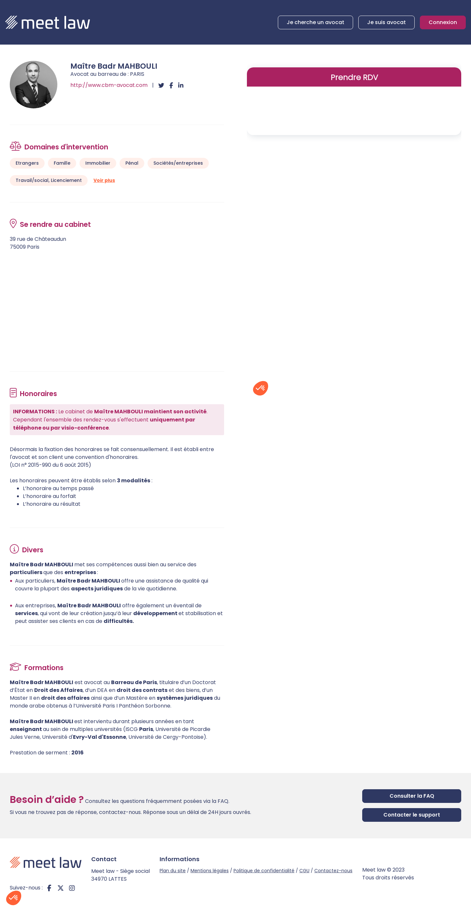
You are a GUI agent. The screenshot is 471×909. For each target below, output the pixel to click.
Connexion (443, 22)
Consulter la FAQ (412, 796)
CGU (304, 870)
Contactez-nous (333, 870)
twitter (60, 888)
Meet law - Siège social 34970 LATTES (120, 875)
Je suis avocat (386, 22)
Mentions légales (210, 870)
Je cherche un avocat (315, 22)
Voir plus (104, 180)
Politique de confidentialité (264, 870)
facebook (49, 888)
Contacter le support (411, 815)
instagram (72, 888)
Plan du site (173, 870)
